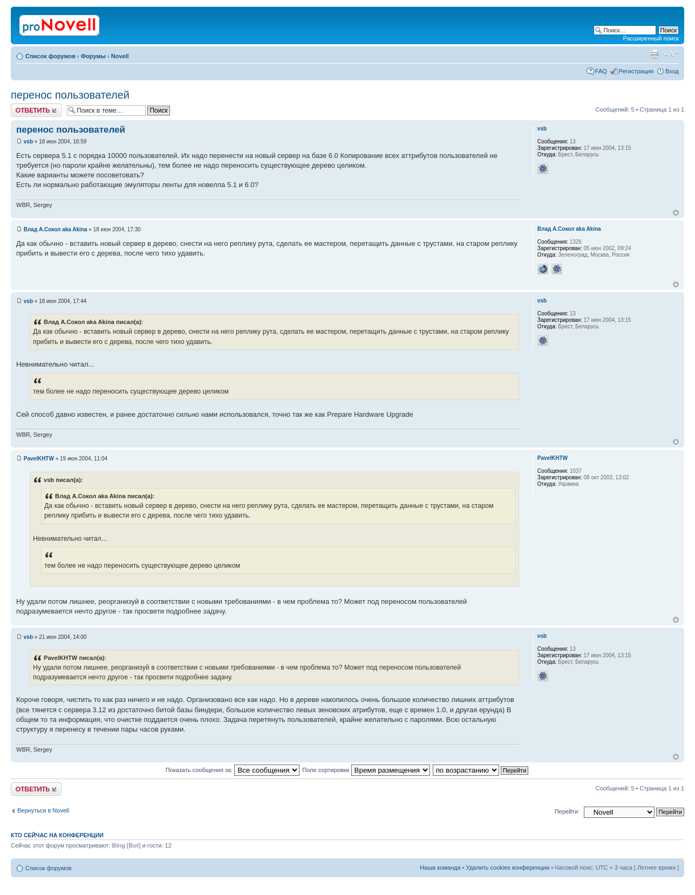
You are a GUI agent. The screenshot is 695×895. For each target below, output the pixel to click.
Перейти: (567, 811)
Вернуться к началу (676, 213)
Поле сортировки (366, 770)
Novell (120, 56)
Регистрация (636, 71)
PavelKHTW (39, 459)
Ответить (36, 110)
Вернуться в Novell (43, 810)
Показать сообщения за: (233, 770)
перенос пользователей (70, 95)
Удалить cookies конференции (508, 867)
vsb (28, 141)
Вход (672, 71)
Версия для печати (654, 54)
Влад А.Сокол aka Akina (55, 229)
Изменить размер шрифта (671, 54)
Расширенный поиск (651, 38)
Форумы (93, 56)
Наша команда (440, 867)
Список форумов (50, 56)
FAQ (601, 71)
